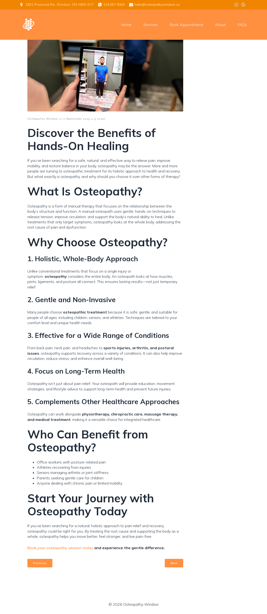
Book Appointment (186, 24)
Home (126, 24)
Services (150, 24)
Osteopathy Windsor (42, 118)
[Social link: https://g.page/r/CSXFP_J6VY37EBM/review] (243, 4)
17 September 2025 (76, 118)
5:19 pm (100, 118)
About (220, 24)
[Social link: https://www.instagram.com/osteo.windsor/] (236, 4)
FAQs (242, 24)
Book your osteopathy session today (60, 547)
